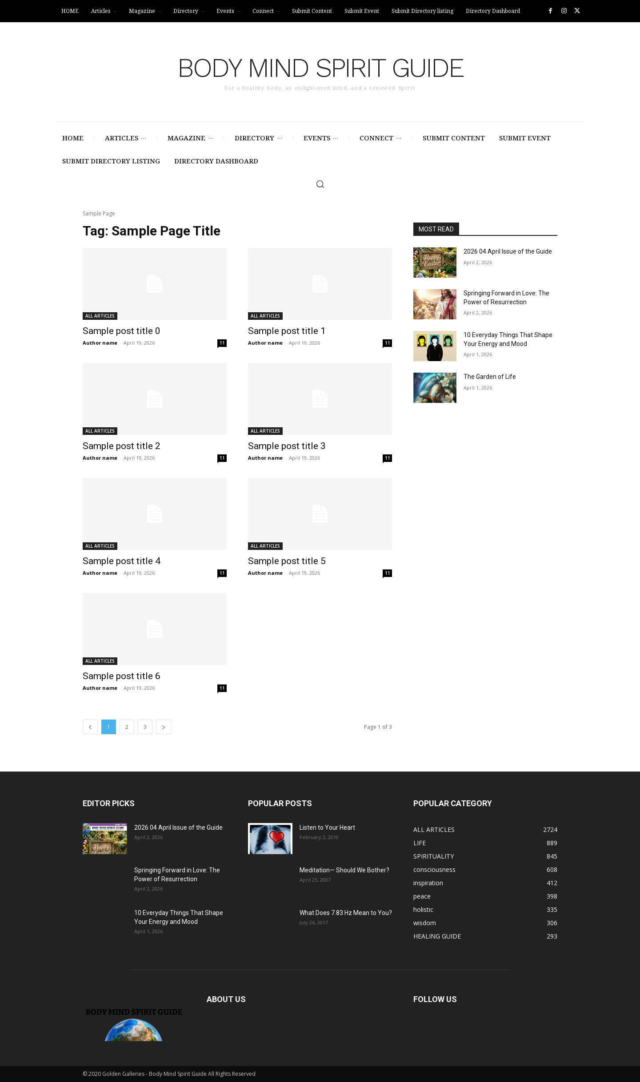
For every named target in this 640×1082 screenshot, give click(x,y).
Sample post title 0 (121, 331)
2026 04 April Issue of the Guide (508, 251)
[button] (320, 184)
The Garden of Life (490, 376)
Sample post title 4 (121, 561)
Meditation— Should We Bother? (344, 870)
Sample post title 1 (287, 331)
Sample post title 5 (287, 561)
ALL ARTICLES (100, 316)
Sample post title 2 (121, 446)
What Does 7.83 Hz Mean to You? (346, 912)
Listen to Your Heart (327, 827)
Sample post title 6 (121, 676)
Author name (100, 342)
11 (222, 343)
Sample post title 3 (287, 446)
